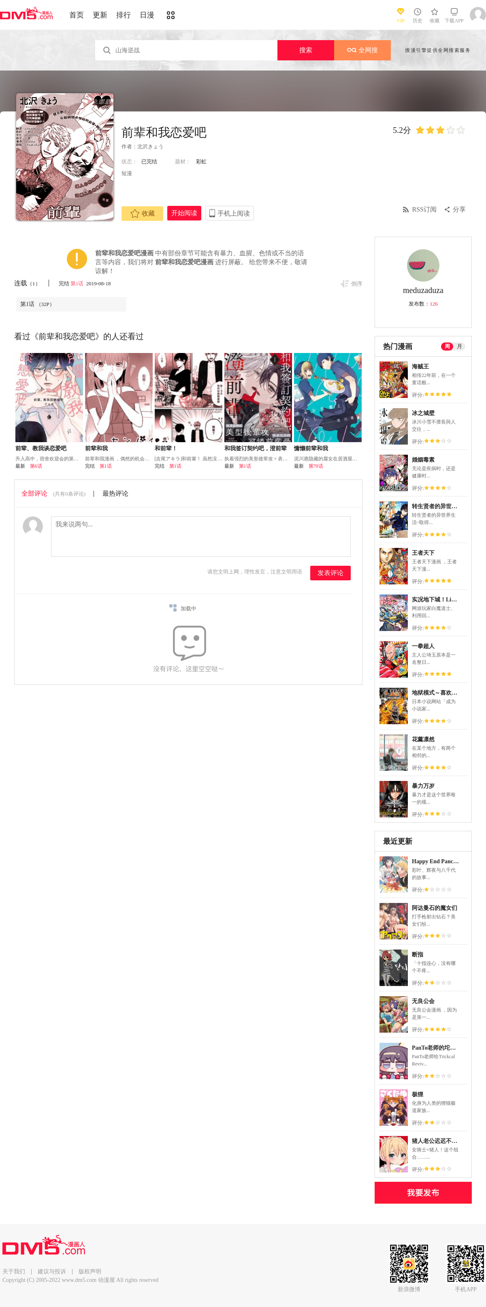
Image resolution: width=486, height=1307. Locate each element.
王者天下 (423, 553)
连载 (27, 283)
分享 (459, 209)
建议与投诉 (52, 1271)
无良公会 (423, 1001)
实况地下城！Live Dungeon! (447, 600)
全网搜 (362, 50)
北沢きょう (150, 146)
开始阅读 (184, 213)
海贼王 (420, 367)
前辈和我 (96, 448)
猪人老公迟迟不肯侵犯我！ (446, 1141)
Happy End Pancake (437, 861)
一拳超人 (423, 646)
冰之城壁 (423, 413)
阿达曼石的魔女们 (434, 908)
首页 (76, 15)
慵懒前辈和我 (311, 448)
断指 (417, 955)
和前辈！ (166, 448)
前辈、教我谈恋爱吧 (40, 448)
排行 (123, 15)
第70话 (316, 466)
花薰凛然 (423, 739)
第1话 (77, 283)
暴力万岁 (423, 786)
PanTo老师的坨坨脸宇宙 (442, 1048)
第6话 (36, 466)
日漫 (147, 15)
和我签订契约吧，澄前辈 (255, 448)
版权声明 (90, 1271)
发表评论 (330, 572)
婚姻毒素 (423, 460)
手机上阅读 (233, 213)
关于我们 (13, 1271)
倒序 (356, 284)
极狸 (417, 1094)
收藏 (142, 213)
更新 (100, 15)
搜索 (305, 50)
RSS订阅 (424, 209)
